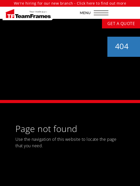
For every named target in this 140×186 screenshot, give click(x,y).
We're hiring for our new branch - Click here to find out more (70, 3)
